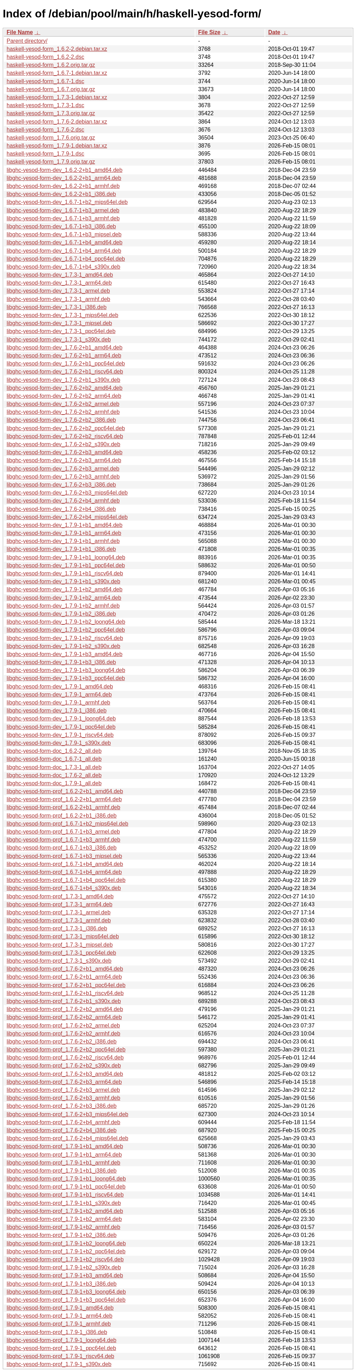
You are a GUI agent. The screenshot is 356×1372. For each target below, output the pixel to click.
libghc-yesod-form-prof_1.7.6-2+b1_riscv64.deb (65, 993)
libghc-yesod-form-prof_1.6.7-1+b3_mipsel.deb (64, 856)
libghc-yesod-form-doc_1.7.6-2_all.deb (54, 775)
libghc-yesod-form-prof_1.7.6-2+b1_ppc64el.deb (66, 985)
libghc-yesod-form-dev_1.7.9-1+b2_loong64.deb (66, 622)
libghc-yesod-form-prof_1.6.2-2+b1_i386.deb (61, 816)
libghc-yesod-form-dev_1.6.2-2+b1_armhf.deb (63, 186)
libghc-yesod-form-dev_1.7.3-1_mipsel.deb (59, 323)
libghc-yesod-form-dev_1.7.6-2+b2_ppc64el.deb (66, 428)
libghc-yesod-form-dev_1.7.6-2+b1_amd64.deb (64, 347)
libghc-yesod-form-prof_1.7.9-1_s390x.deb (59, 1364)
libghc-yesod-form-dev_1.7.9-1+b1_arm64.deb (64, 533)
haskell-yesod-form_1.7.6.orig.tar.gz (51, 138)
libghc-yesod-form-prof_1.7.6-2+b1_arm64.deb (64, 977)
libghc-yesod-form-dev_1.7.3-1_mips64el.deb (62, 315)
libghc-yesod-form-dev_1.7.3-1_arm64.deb (59, 283)
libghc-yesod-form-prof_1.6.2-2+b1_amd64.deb (65, 791)
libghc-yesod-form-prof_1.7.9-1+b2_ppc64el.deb (66, 1251)
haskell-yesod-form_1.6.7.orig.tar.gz (51, 89)
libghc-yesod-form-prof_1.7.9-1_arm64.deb (59, 1316)
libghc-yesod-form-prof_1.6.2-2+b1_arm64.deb (64, 799)
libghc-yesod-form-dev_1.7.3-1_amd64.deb (60, 275)
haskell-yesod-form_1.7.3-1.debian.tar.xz (57, 97)
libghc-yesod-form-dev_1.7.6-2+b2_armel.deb (63, 404)
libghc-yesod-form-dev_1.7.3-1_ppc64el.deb (61, 331)
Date (274, 32)
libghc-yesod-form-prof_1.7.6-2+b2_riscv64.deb (65, 1057)
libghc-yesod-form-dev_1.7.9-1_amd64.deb (60, 686)
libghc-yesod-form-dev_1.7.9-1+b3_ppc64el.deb (66, 678)
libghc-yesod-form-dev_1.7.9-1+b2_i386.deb (61, 614)
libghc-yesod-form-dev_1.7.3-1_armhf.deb (58, 299)
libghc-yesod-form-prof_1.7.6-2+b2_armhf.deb (63, 1033)
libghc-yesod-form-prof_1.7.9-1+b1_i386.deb (61, 1171)
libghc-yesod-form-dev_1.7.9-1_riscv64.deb (60, 735)
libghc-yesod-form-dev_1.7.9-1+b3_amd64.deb (64, 654)
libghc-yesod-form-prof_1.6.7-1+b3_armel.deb (63, 832)
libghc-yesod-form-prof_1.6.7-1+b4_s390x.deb (64, 888)
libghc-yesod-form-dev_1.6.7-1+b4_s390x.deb (63, 267)
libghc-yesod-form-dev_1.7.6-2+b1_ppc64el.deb (66, 363)
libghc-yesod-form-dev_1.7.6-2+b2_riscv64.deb (65, 436)
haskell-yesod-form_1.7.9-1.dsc (45, 154)
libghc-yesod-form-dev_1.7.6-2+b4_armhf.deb (63, 501)
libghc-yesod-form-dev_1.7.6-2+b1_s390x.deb (63, 380)
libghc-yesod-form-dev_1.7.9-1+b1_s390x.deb (63, 581)
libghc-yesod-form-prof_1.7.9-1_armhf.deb (59, 1324)
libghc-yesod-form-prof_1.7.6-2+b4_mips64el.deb (67, 1138)
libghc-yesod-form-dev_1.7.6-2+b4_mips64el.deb (67, 517)
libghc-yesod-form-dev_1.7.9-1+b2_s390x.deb (63, 646)
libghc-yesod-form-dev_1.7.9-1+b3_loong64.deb (66, 670)
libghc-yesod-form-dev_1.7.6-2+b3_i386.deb (61, 485)
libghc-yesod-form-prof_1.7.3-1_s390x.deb (59, 961)
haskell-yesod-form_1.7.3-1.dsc (45, 105)
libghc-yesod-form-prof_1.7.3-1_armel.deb (59, 912)
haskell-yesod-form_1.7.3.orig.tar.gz (51, 113)
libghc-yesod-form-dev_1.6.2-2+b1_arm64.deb (64, 178)
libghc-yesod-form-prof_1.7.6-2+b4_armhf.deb (63, 1122)
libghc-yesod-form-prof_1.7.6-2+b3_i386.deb (61, 1106)
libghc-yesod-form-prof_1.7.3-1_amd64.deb (60, 896)
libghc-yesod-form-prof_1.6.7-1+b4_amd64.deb (65, 864)
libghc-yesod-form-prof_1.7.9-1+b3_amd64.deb (65, 1275)
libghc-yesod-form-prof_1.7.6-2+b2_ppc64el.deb (66, 1049)
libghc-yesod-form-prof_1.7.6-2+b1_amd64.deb (65, 969)
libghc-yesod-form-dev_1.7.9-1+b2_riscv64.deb (65, 638)
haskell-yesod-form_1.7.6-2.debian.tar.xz (57, 122)
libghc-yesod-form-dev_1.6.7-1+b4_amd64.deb (64, 242)
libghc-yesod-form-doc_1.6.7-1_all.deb (54, 759)
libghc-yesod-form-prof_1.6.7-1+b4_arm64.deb (64, 872)
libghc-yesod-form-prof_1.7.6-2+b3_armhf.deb (63, 1098)
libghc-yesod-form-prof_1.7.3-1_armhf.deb (59, 920)
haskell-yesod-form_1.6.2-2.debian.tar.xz (57, 49)
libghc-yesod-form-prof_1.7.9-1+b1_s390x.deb (64, 1203)
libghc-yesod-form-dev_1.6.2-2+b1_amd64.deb (64, 170)
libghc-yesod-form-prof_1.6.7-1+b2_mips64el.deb (67, 824)
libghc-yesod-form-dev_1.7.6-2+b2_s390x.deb (63, 444)
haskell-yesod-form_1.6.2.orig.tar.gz (51, 65)
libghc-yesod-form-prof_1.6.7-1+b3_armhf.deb (63, 840)
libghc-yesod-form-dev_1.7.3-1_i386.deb (56, 307)
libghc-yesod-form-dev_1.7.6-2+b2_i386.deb (61, 420)
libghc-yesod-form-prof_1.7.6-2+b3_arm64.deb (64, 1082)
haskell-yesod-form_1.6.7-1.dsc (45, 81)
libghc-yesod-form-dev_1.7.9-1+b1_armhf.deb (63, 541)
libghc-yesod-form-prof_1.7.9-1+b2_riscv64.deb (65, 1259)
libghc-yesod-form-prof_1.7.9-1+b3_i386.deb (61, 1284)
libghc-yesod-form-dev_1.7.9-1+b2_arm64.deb (64, 598)
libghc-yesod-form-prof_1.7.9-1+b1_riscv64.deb (65, 1195)
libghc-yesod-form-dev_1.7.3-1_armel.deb (58, 291)
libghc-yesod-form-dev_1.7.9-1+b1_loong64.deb (66, 557)
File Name (20, 32)
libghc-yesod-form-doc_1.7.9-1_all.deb (54, 783)
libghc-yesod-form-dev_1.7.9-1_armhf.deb (58, 702)
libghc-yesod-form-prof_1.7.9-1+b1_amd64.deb (65, 1146)
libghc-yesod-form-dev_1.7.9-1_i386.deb (56, 710)
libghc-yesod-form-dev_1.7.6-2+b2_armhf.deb (63, 412)
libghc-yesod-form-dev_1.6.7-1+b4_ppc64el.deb (66, 259)
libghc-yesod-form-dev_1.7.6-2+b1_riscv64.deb (65, 371)
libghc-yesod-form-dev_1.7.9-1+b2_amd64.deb (64, 589)
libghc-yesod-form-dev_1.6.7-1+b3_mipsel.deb (64, 234)
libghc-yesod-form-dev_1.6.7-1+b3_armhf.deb (63, 218)
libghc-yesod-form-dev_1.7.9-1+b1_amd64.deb (64, 525)
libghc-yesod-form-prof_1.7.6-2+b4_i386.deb (61, 1130)
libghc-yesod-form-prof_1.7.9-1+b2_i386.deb (61, 1235)
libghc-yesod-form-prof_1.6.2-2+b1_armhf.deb (63, 807)
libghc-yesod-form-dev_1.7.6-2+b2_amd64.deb (64, 388)
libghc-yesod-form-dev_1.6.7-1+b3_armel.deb (63, 210)
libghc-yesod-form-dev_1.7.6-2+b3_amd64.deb (64, 452)
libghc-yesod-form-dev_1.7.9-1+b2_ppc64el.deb (66, 630)
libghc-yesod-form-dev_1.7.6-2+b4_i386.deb (61, 509)
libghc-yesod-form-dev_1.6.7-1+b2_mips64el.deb (67, 202)
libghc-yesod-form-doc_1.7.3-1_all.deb (54, 767)
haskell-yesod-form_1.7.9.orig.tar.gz (51, 162)
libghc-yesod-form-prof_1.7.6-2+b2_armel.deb (63, 1025)
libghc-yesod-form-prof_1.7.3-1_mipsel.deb (60, 945)
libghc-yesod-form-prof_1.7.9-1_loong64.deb (61, 1340)
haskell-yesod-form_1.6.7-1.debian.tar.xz (57, 73)
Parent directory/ (27, 41)
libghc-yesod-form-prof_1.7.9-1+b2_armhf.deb (63, 1227)
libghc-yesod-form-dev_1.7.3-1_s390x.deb (59, 339)
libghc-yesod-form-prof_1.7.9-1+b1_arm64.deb (64, 1155)
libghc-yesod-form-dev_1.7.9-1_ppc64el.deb (61, 727)
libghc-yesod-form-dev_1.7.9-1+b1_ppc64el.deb (66, 565)
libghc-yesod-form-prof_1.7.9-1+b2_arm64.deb (64, 1219)
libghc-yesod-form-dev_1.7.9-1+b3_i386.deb (61, 662)
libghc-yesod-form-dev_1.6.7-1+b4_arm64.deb (64, 251)
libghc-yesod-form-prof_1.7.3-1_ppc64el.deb (61, 953)
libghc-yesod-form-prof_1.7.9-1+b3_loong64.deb (66, 1292)
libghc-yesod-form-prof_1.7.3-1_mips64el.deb (63, 936)
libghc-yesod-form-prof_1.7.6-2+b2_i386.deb (61, 1041)
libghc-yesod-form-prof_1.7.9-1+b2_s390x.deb (64, 1267)
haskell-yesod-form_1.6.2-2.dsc (45, 57)
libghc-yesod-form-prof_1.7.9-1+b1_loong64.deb (66, 1179)
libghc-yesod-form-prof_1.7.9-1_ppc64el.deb (61, 1348)
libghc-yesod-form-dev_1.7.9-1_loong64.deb (61, 719)
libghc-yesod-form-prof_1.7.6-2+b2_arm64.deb (64, 1017)
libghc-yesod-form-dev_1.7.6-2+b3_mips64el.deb (67, 493)
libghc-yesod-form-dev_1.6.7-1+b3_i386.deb (61, 226)
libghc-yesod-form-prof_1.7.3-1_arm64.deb (59, 904)
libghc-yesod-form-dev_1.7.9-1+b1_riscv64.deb (65, 573)
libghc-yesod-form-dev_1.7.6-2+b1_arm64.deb (64, 355)
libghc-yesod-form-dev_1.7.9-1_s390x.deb (59, 743)
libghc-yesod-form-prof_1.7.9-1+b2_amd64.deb (65, 1211)
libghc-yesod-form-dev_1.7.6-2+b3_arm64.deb (64, 460)
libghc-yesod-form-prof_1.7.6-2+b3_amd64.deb (65, 1074)
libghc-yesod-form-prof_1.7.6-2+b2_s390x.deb (64, 1066)
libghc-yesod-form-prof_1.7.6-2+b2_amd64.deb (65, 1009)
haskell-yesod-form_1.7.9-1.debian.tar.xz (57, 146)
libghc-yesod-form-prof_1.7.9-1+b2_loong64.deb (66, 1243)
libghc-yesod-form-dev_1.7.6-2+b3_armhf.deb (63, 477)
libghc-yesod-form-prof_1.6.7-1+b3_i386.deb (61, 848)
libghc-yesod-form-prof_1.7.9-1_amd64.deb (60, 1308)
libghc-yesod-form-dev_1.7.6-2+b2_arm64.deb (64, 396)
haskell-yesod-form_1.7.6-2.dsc (45, 130)
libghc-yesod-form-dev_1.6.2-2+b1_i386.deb (61, 194)
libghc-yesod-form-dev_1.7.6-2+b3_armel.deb (63, 469)
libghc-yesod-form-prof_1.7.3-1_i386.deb (57, 928)
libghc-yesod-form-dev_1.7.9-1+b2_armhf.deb (63, 606)
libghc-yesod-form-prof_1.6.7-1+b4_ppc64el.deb (66, 880)
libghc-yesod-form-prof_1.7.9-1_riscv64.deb (60, 1356)
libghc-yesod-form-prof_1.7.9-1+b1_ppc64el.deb (66, 1187)
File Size (209, 32)
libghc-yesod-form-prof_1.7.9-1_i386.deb (57, 1332)
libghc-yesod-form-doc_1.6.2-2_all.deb (54, 751)
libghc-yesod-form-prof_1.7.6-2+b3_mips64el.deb (67, 1114)
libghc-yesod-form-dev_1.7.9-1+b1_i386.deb (61, 549)
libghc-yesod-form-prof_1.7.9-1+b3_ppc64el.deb (66, 1300)
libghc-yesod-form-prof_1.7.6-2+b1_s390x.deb (64, 1001)
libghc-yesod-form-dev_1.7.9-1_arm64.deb (59, 694)
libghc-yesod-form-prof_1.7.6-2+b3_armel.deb (63, 1090)
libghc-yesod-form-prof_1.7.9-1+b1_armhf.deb (63, 1163)
